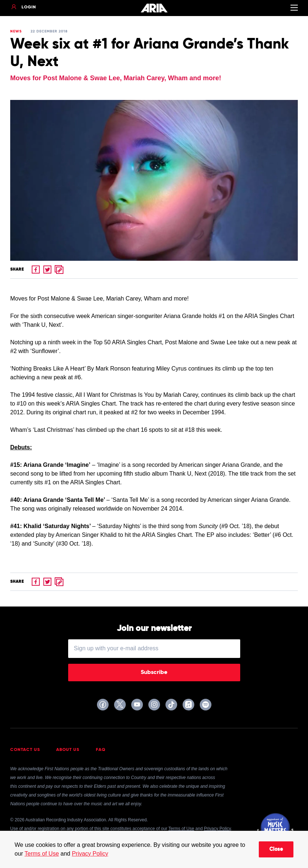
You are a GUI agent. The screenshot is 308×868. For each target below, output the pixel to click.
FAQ (101, 750)
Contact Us (25, 750)
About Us (67, 750)
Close (276, 849)
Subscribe (154, 672)
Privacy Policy (90, 853)
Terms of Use (41, 853)
